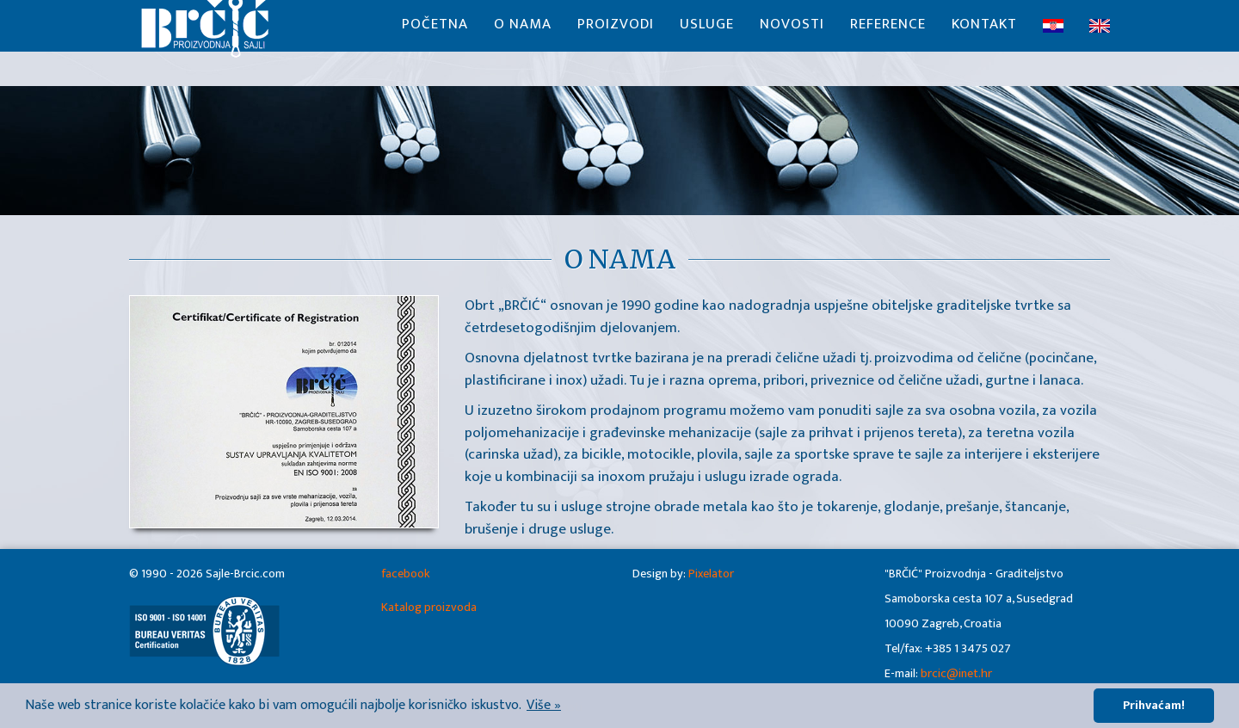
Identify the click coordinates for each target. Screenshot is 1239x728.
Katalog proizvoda (429, 607)
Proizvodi (615, 43)
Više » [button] (544, 705)
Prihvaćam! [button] (1154, 705)
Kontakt (984, 43)
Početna (435, 43)
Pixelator (711, 574)
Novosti (792, 43)
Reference (888, 43)
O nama (523, 43)
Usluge (707, 43)
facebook (405, 574)
